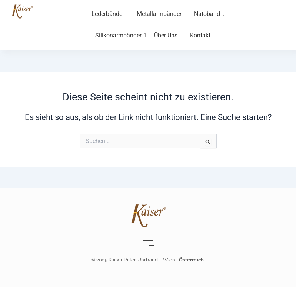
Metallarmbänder (159, 13)
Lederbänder (108, 13)
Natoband (208, 13)
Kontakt (200, 35)
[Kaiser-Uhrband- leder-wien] (22, 11)
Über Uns (165, 35)
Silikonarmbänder (119, 35)
